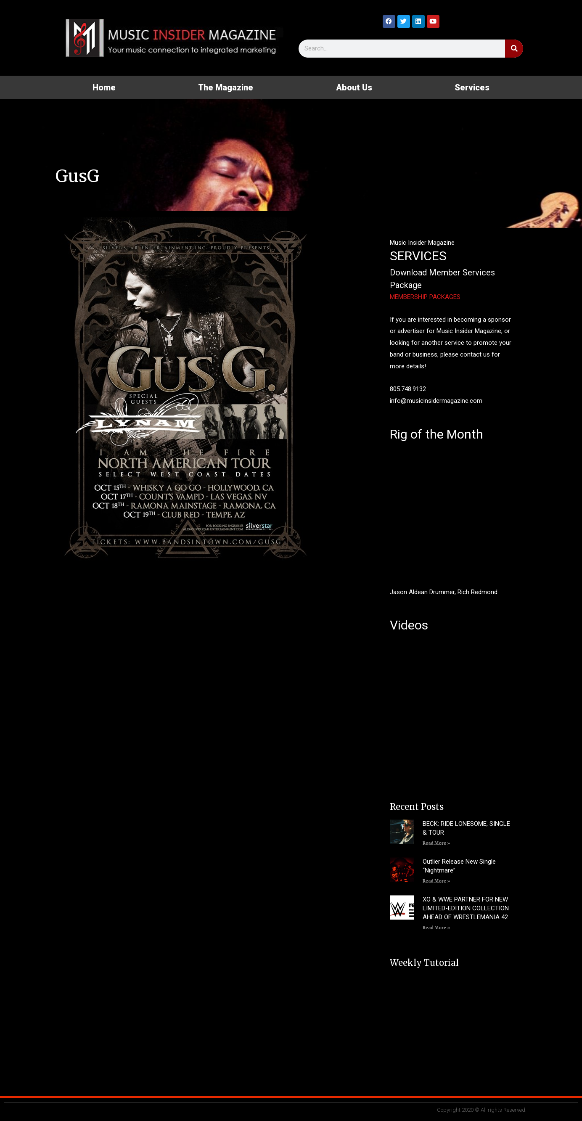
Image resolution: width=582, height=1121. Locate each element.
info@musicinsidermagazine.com (436, 401)
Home (104, 87)
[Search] (514, 49)
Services (472, 87)
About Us (354, 87)
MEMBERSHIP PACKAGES (425, 297)
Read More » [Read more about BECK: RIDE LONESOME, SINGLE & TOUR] (436, 843)
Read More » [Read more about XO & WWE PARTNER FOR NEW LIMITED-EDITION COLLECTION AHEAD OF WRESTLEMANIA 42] (436, 928)
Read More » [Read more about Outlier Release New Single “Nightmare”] (436, 881)
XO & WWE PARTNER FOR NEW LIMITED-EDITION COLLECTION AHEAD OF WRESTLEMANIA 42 (466, 908)
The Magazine (225, 87)
